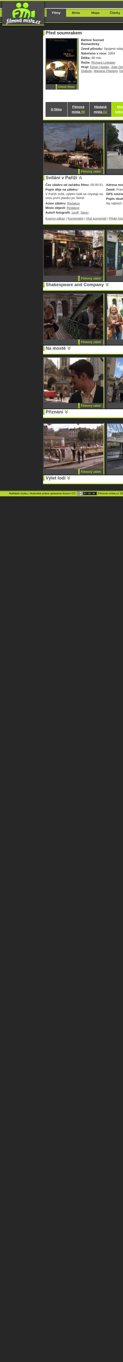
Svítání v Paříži (61, 177)
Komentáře (75, 218)
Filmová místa (78, 109)
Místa (76, 13)
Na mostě (56, 348)
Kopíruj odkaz (55, 218)
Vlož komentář (96, 218)
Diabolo (86, 71)
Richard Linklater (103, 62)
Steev (84, 212)
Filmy (56, 13)
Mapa (95, 13)
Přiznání (54, 411)
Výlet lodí (56, 478)
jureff (75, 212)
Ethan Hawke (99, 67)
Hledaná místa (100, 109)
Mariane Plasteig (106, 71)
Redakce (73, 203)
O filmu (56, 109)
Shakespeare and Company (75, 284)
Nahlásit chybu (18, 493)
